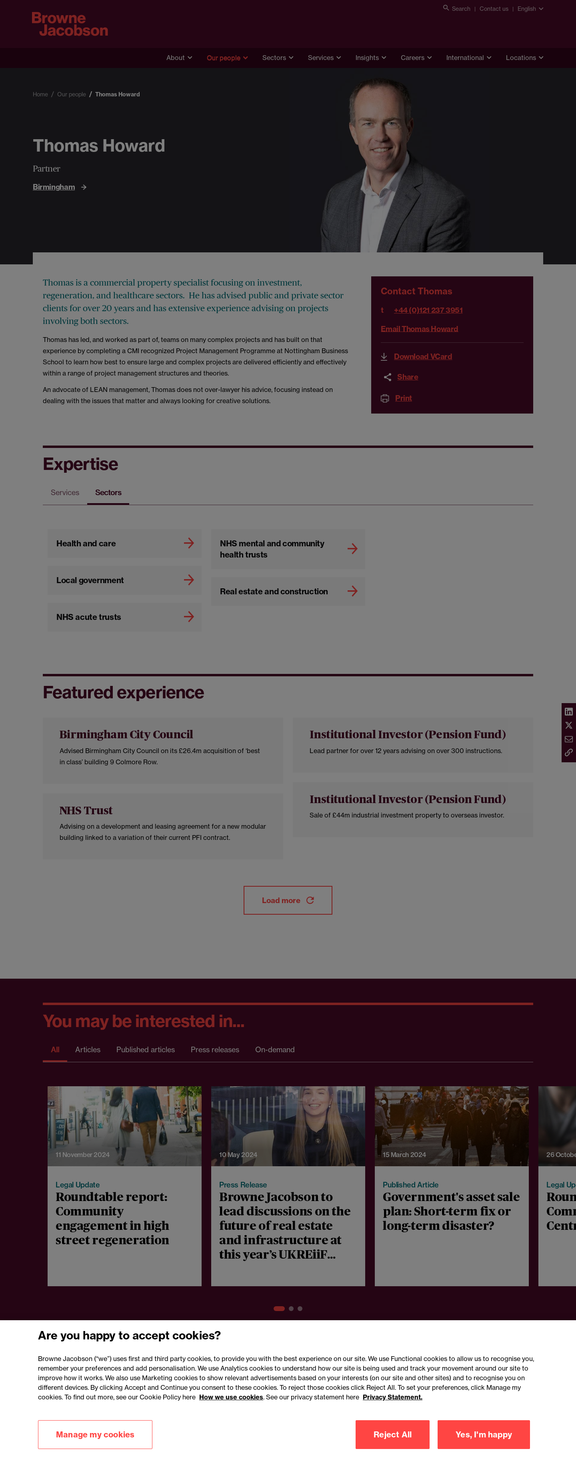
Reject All (393, 1445)
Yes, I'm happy (484, 1445)
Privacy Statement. (392, 1407)
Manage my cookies (95, 1445)
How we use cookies (231, 1407)
